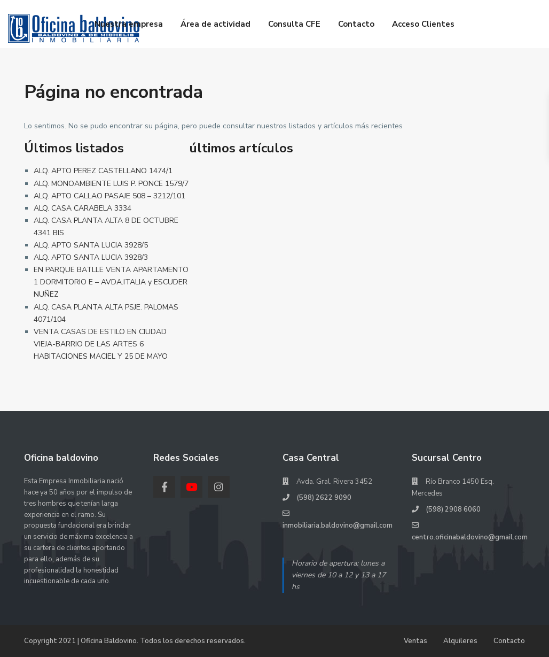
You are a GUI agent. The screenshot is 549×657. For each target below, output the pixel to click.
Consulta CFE (294, 24)
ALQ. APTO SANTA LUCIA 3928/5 (91, 245)
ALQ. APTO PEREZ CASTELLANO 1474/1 (103, 171)
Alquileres (460, 641)
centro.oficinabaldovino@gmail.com (470, 537)
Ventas (415, 641)
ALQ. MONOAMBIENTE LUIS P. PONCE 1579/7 (111, 184)
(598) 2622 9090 (323, 498)
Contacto (356, 24)
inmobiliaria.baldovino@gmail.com (338, 525)
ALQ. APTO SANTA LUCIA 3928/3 (91, 257)
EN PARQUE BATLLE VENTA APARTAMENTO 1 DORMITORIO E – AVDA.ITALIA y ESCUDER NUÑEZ (111, 282)
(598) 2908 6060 (453, 509)
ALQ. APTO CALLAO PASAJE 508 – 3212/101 (109, 196)
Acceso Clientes (423, 24)
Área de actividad (215, 24)
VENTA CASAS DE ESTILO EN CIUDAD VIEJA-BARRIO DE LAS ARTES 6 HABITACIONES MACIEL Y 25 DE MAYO (101, 344)
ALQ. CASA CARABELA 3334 (82, 208)
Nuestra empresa (129, 24)
